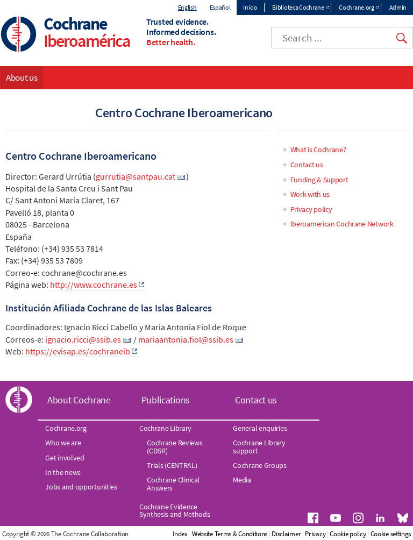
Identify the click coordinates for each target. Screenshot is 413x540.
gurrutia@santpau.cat (135, 176)
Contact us (306, 164)
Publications (165, 400)
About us (22, 77)
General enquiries (260, 428)
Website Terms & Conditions (229, 533)
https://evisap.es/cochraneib (77, 351)
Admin (398, 7)
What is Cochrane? (318, 149)
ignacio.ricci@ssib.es (83, 339)
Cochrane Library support (259, 446)
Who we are (63, 442)
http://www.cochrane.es (93, 284)
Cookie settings (391, 533)
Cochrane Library (165, 428)
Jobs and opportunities (81, 487)
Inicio (250, 7)
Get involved (64, 458)
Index (180, 533)
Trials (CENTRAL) (172, 465)
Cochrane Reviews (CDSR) (174, 446)
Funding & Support (319, 179)
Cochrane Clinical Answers (173, 483)
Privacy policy (311, 209)
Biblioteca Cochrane (298, 7)
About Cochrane (79, 400)
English (187, 7)
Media (242, 480)
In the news (63, 472)
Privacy (315, 533)
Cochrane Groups (260, 465)
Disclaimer (286, 533)
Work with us (310, 194)
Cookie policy (348, 533)
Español (220, 7)
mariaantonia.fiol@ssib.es (185, 339)
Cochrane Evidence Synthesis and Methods (174, 510)
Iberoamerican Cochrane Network (342, 224)
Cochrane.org (356, 7)
